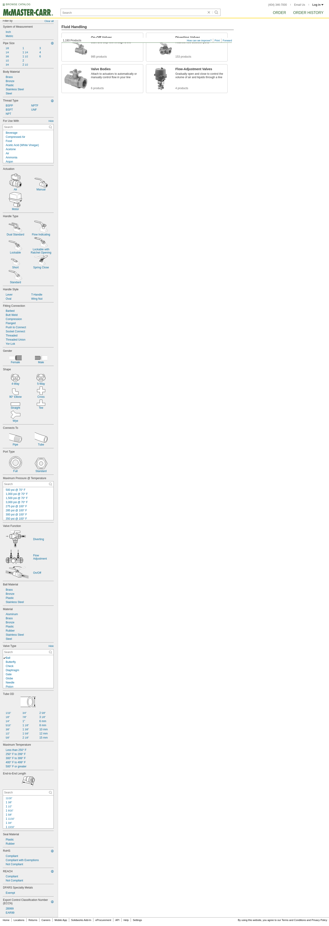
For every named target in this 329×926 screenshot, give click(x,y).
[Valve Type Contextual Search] (28, 652)
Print (217, 40)
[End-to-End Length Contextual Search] (28, 792)
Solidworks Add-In (81, 920)
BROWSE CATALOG (18, 4)
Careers (45, 920)
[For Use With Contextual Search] (28, 127)
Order (279, 13)
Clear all (49, 21)
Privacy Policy (319, 920)
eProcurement (103, 920)
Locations (19, 920)
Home (6, 920)
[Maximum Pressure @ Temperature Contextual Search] (28, 484)
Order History (308, 13)
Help (126, 920)
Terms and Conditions (294, 920)
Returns (33, 920)
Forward (227, 40)
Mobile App (61, 920)
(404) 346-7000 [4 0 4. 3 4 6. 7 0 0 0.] (277, 4)
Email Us (299, 4)
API (117, 920)
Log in (318, 4)
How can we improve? (199, 40)
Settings (137, 920)
